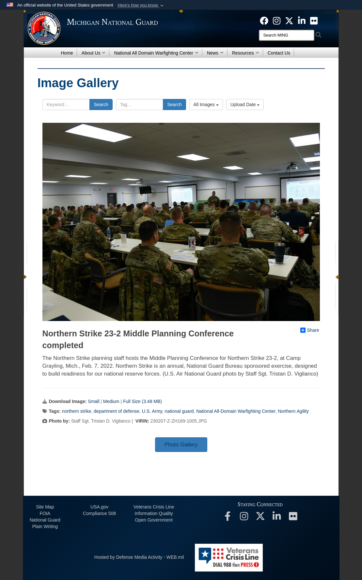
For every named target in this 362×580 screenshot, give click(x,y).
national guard (179, 411)
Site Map (45, 506)
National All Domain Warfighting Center (156, 53)
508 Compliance (99, 513)
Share (309, 330)
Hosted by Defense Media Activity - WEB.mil (139, 557)
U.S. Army (152, 411)
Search (101, 104)
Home (67, 53)
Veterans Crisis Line (154, 506)
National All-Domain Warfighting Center (235, 411)
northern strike (76, 411)
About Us (94, 53)
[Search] (286, 35)
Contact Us (279, 53)
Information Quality (153, 513)
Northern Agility (293, 411)
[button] (141, 5)
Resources (245, 53)
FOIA (44, 513)
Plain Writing (45, 526)
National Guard (45, 520)
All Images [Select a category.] (206, 104)
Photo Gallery (181, 445)
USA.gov (99, 506)
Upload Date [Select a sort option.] (245, 104)
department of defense (116, 411)
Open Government (154, 520)
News (215, 53)
